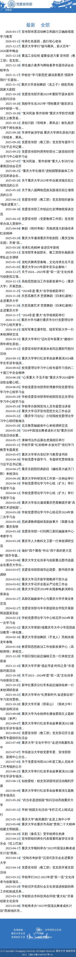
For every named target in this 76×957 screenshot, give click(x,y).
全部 (45, 24)
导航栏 (37, 10)
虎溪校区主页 (18, 937)
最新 (31, 24)
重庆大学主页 (18, 933)
